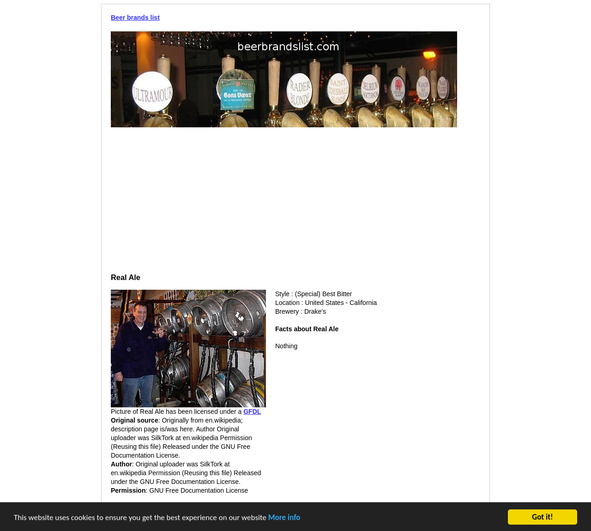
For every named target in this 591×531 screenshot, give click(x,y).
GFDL (252, 411)
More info (284, 518)
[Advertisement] (295, 201)
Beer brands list (135, 17)
